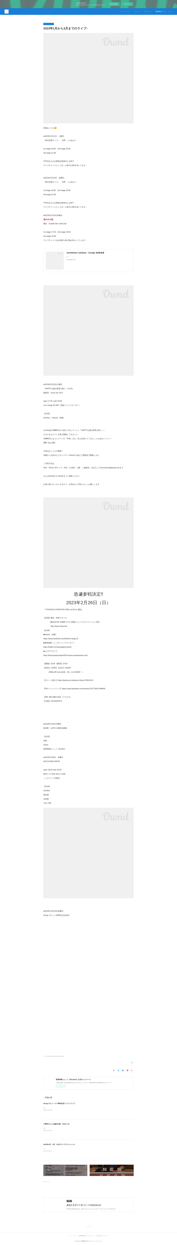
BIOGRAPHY (148, 11)
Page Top (88, 1226)
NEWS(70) (61, 1056)
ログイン (127, 4)
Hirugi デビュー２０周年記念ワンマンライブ (59, 1103)
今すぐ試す (113, 4)
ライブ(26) (46, 1056)
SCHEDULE (137, 11)
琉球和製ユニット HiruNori (163, 11)
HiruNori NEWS (125, 11)
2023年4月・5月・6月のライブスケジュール (59, 1144)
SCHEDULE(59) (53, 1056)
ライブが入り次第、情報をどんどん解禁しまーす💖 (59, 1149)
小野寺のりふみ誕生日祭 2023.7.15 (56, 1124)
